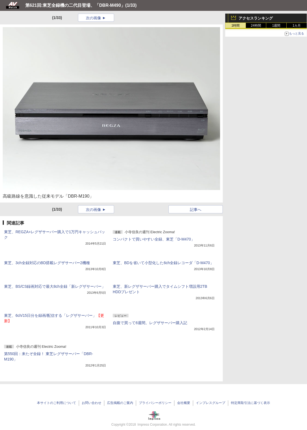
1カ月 (297, 25)
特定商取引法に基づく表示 (250, 403)
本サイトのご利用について (56, 403)
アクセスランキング (256, 18)
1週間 (276, 25)
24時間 (256, 25)
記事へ (195, 209)
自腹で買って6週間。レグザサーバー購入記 (150, 323)
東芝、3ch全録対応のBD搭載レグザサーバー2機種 (47, 263)
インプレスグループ (210, 403)
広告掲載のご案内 (120, 403)
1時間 (235, 25)
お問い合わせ (91, 403)
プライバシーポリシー (155, 403)
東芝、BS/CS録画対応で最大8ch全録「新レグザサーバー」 (54, 286)
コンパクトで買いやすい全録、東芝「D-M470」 (154, 239)
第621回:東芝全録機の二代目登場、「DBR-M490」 (75, 5)
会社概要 (183, 403)
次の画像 (93, 18)
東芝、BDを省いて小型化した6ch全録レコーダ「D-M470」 (163, 263)
